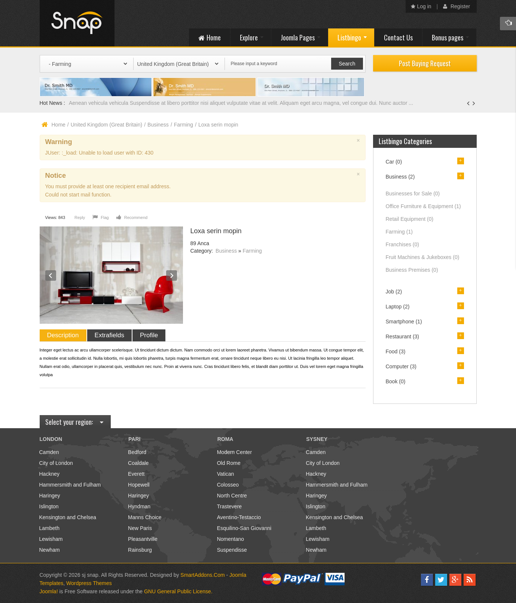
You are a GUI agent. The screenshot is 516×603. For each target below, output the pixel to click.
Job (394, 292)
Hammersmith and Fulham (70, 485)
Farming (183, 125)
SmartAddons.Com (202, 575)
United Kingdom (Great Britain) (106, 125)
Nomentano (230, 539)
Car (394, 162)
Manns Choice (145, 517)
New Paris (140, 528)
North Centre (232, 496)
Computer (401, 366)
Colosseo (228, 485)
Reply (79, 217)
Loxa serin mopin (216, 231)
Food (396, 351)
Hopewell (139, 485)
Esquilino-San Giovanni (244, 528)
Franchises (402, 244)
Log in (421, 6)
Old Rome (229, 463)
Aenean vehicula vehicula (99, 103)
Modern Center (234, 452)
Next (171, 275)
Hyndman (139, 506)
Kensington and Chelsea (68, 517)
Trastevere (229, 506)
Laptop (398, 307)
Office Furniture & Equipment (423, 206)
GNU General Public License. (178, 591)
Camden (49, 452)
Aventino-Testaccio (239, 517)
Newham (49, 550)
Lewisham (51, 539)
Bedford (137, 452)
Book (396, 381)
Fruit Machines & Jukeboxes (422, 257)
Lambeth (49, 528)
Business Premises (412, 270)
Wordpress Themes (89, 583)
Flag (100, 217)
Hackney (49, 474)
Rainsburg (140, 550)
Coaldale (138, 463)
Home (58, 125)
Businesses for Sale (413, 194)
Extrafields (109, 335)
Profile (149, 335)
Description (63, 335)
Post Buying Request (425, 63)
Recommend (131, 217)
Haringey (49, 496)
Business (158, 125)
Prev (51, 275)
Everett (136, 474)
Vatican (225, 474)
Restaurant (402, 336)
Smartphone (404, 322)
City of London (56, 463)
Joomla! (49, 591)
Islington (49, 506)
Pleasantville (143, 539)
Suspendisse (232, 550)
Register (456, 6)
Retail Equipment (410, 219)
